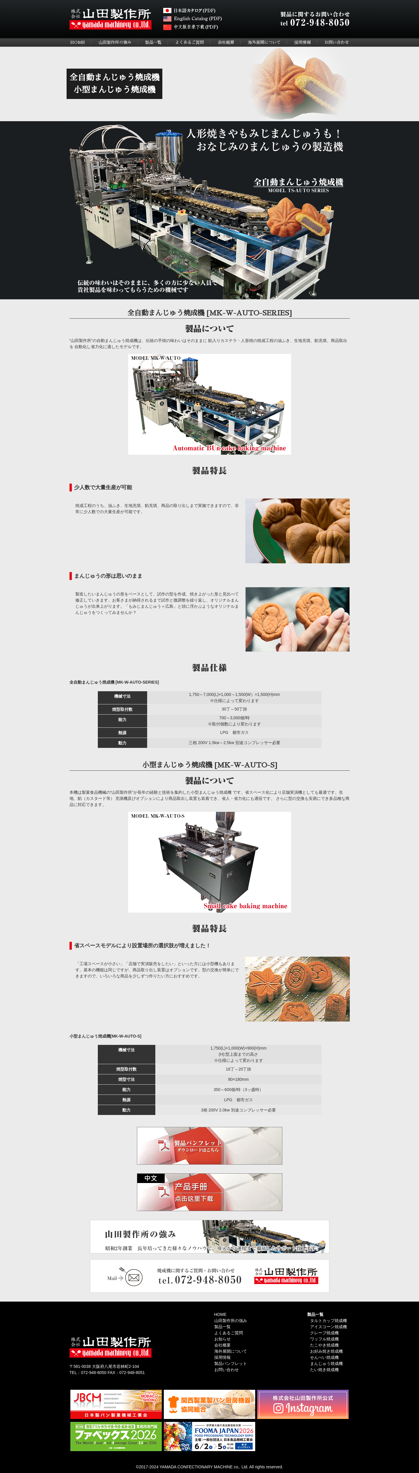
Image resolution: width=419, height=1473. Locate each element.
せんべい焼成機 (324, 1357)
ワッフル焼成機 (324, 1339)
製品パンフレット (230, 1363)
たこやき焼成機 (324, 1345)
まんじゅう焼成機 (326, 1363)
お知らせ (222, 1339)
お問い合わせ (336, 42)
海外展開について (264, 42)
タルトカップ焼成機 (328, 1320)
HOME (77, 42)
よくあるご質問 (189, 42)
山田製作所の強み (115, 42)
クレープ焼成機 (324, 1332)
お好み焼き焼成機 (326, 1351)
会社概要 (226, 42)
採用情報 (302, 42)
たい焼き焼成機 (324, 1369)
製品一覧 (153, 42)
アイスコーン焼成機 (328, 1326)
